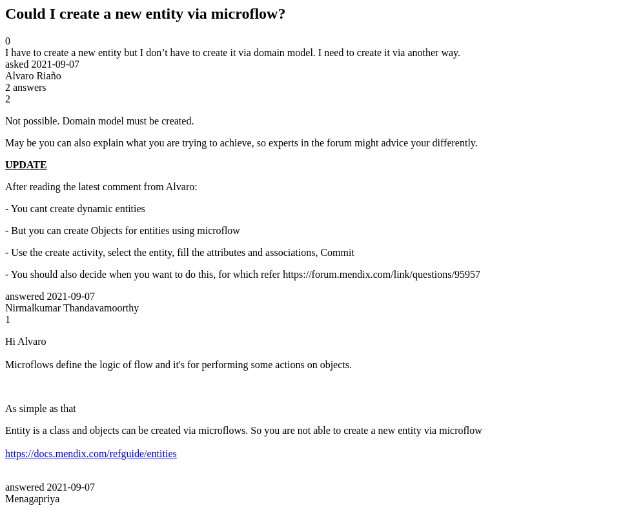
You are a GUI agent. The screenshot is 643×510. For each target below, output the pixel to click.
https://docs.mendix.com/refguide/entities (91, 453)
